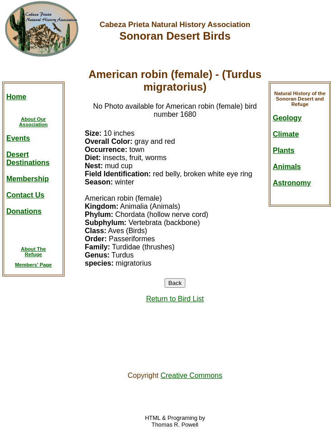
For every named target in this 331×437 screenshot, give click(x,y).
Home (16, 97)
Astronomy (292, 183)
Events (18, 138)
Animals (287, 166)
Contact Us (25, 195)
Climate (286, 134)
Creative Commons (191, 375)
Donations (23, 211)
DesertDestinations (28, 158)
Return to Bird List (175, 299)
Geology (287, 118)
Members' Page (33, 264)
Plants (283, 150)
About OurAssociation (33, 121)
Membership (27, 179)
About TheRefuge (33, 251)
